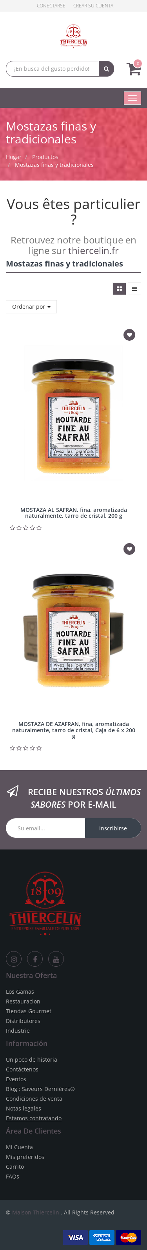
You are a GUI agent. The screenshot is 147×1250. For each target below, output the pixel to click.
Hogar (14, 157)
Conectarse (51, 5)
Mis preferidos (25, 1157)
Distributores (23, 1021)
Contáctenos (22, 1069)
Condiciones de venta (34, 1098)
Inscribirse (113, 828)
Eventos (16, 1079)
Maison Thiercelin (35, 1212)
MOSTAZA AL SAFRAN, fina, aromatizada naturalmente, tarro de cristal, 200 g (73, 512)
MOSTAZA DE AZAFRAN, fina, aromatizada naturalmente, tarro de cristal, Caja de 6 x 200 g (73, 730)
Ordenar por (31, 306)
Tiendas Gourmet (28, 1011)
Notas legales (23, 1108)
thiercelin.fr (93, 250)
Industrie (18, 1030)
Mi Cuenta (19, 1147)
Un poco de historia (31, 1059)
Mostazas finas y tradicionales (54, 164)
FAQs (12, 1176)
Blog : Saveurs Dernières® (40, 1089)
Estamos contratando (34, 1118)
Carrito (15, 1166)
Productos (45, 157)
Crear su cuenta (93, 5)
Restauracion (23, 1001)
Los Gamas (20, 991)
